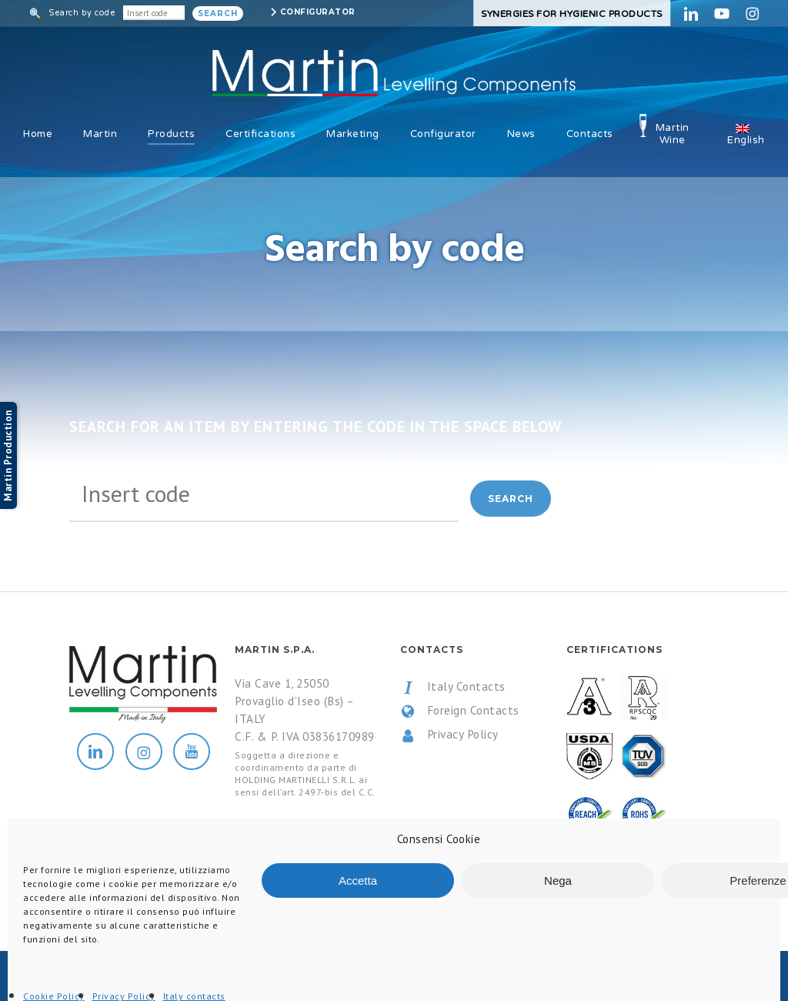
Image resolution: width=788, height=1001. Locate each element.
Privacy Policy (449, 734)
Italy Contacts (453, 686)
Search (218, 13)
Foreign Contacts (459, 710)
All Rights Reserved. (230, 977)
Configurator (318, 12)
